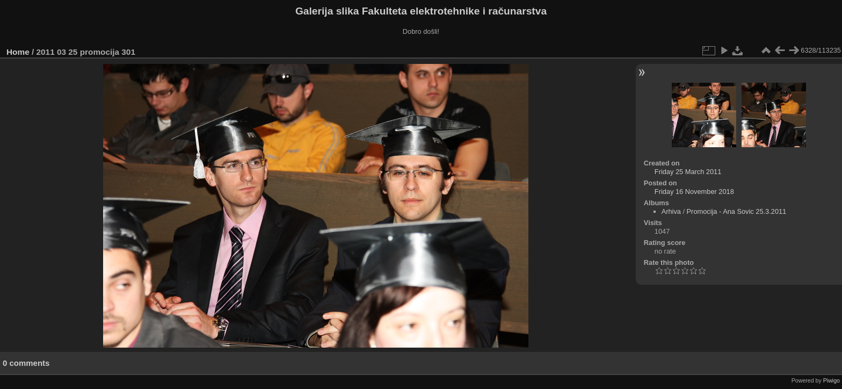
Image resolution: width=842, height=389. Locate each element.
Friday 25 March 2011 (688, 172)
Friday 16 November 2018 (694, 192)
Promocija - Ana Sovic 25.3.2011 (737, 211)
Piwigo (831, 380)
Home (18, 51)
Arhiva (671, 211)
